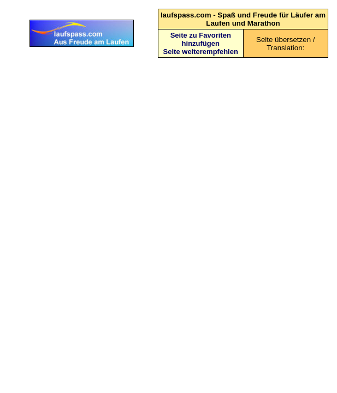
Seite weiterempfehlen (200, 51)
